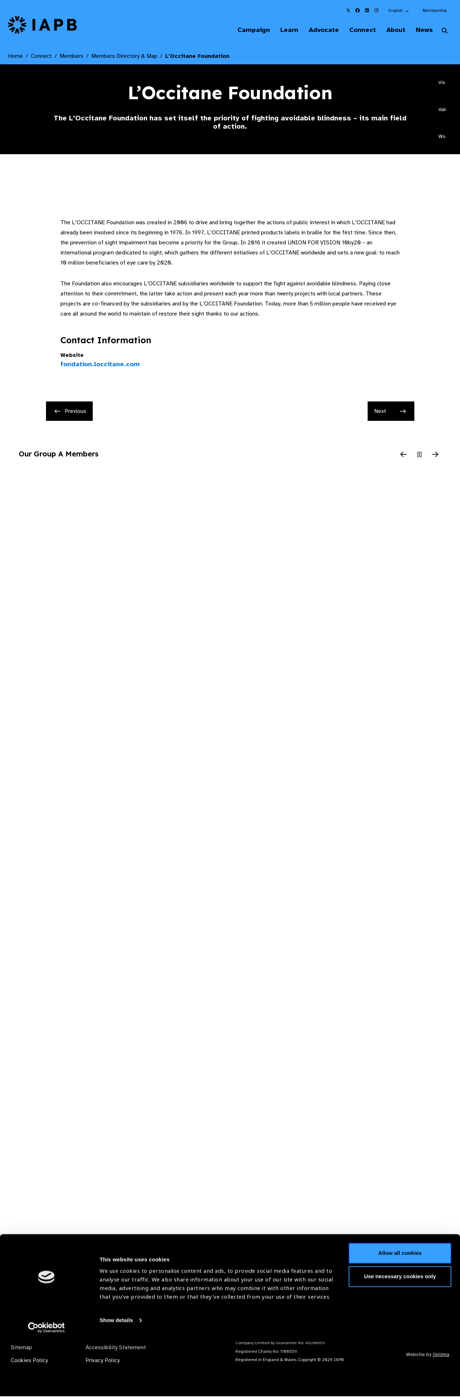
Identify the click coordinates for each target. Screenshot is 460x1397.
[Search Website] (444, 31)
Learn (280, 30)
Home (15, 57)
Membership (435, 10)
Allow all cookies (400, 1308)
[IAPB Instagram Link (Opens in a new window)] (376, 10)
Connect (357, 30)
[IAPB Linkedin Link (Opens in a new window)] (367, 10)
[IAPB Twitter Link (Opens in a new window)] (348, 10)
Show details (116, 1376)
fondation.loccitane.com (100, 365)
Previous (70, 411)
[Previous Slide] (403, 455)
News (422, 30)
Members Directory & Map (124, 57)
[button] (399, 10)
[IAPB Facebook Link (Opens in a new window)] (357, 10)
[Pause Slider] (419, 455)
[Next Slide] (435, 455)
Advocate (317, 30)
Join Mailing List (413, 1278)
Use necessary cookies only (400, 1332)
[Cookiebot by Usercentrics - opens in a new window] (46, 1383)
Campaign (243, 30)
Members (71, 57)
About (392, 30)
